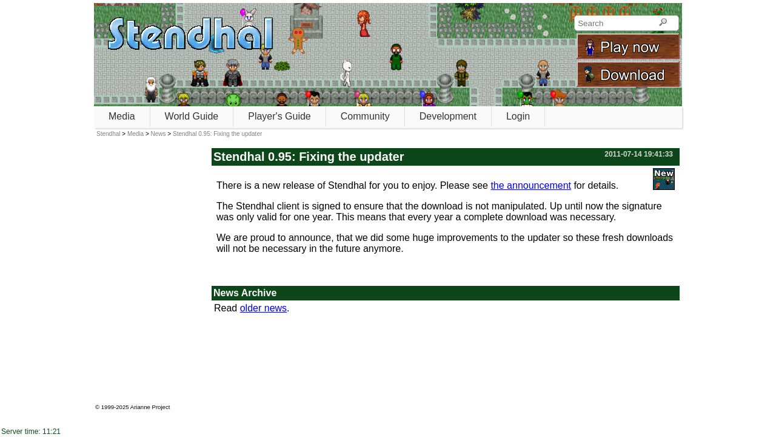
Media (122, 116)
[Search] (663, 23)
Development (448, 116)
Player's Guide (279, 116)
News (158, 133)
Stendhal (108, 133)
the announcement (530, 185)
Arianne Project (150, 407)
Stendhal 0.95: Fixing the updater (217, 133)
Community (365, 116)
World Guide (192, 116)
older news (263, 308)
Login (518, 116)
